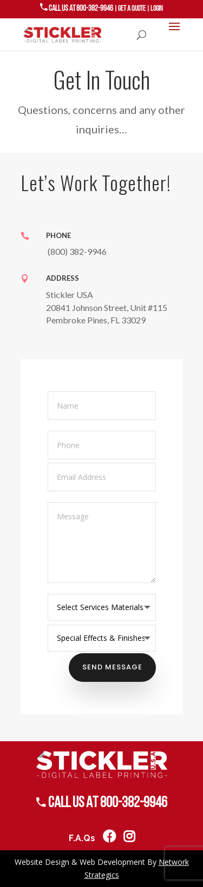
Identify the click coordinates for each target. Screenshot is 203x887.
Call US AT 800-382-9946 (77, 8)
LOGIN (156, 9)
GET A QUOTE (132, 9)
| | (138, 9)
